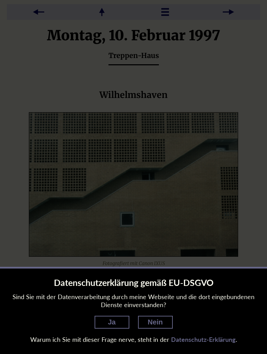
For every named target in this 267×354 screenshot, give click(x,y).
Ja (111, 322)
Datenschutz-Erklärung (203, 339)
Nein (155, 322)
